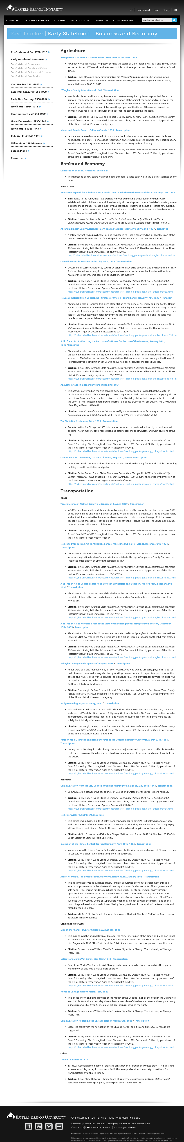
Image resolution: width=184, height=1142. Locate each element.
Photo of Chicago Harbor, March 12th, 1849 (84, 991)
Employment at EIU (141, 1123)
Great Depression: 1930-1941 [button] (28, 121)
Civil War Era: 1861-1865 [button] (25, 84)
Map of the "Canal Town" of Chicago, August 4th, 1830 (90, 929)
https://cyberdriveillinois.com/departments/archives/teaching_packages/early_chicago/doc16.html (121, 1047)
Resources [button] (17, 158)
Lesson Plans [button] (19, 150)
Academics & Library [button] (37, 20)
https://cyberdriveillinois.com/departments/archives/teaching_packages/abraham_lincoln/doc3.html (122, 617)
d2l (175, 10)
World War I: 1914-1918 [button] (24, 106)
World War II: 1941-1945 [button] (25, 128)
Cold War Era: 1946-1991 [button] (25, 136)
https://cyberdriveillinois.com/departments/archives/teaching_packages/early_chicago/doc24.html (121, 451)
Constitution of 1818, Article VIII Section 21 (84, 170)
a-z (131, 10)
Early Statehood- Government (26, 64)
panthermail (143, 10)
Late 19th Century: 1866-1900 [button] (29, 91)
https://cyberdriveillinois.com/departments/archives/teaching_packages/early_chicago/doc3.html (120, 291)
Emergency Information (119, 1123)
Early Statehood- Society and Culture (29, 68)
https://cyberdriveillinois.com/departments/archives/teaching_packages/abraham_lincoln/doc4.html (122, 657)
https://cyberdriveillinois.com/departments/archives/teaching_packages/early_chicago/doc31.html (121, 484)
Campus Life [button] (101, 20)
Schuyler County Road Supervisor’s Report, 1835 (87, 663)
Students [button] (59, 20)
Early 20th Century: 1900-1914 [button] (29, 99)
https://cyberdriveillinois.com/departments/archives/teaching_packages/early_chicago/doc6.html (120, 985)
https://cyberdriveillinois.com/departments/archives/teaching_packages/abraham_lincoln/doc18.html (122, 378)
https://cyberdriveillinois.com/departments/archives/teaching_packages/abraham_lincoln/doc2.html (122, 577)
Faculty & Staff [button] (79, 20)
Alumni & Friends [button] (123, 20)
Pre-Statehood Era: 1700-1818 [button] (29, 52)
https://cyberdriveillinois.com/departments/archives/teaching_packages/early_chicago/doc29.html (121, 870)
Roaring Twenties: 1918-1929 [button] (28, 114)
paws (156, 10)
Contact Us (76, 1123)
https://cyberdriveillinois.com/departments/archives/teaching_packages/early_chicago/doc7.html (120, 808)
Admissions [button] (13, 20)
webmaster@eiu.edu (128, 1117)
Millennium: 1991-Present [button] (26, 143)
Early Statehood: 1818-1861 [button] (27, 59)
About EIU (101, 1123)
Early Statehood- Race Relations (26, 76)
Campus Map (77, 1127)
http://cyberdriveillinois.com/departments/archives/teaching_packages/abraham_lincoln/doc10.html (122, 255)
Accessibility (89, 1123)
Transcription (123, 130)
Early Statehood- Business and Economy (31, 72)
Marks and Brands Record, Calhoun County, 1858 (87, 130)
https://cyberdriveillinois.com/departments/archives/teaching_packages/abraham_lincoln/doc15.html (122, 335)
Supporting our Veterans (124, 1127)
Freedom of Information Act (98, 1127)
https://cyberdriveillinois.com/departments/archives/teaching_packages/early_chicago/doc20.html (121, 773)
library (166, 10)
